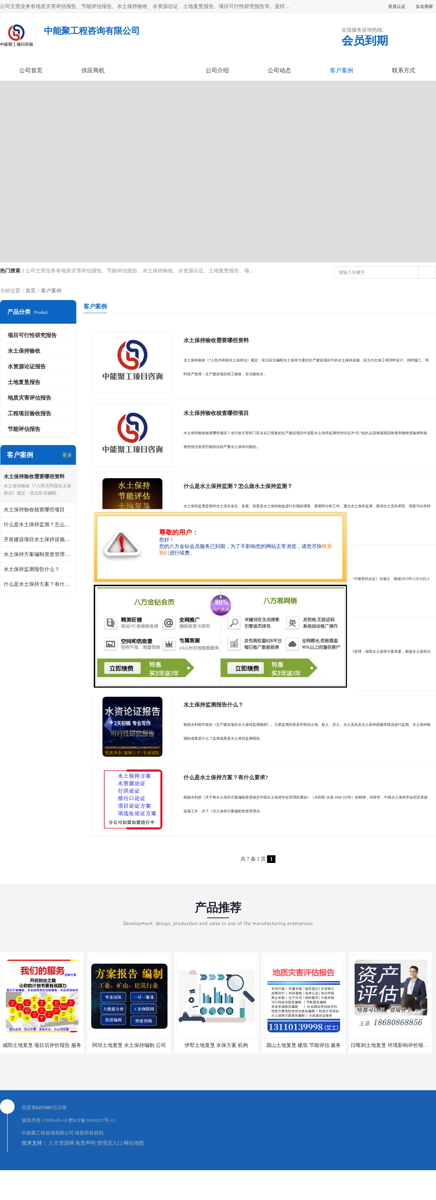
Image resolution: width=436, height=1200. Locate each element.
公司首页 (31, 70)
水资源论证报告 (27, 366)
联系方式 (403, 70)
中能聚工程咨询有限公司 (48, 1162)
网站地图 (134, 1173)
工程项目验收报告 (29, 413)
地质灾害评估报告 (29, 398)
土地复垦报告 (24, 382)
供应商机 (93, 70)
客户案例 (341, 70)
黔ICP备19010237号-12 (92, 1150)
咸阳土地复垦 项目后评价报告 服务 (42, 1075)
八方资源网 (61, 1173)
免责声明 (85, 1173)
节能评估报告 (24, 429)
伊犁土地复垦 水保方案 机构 (216, 1075)
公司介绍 (217, 70)
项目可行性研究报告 (32, 335)
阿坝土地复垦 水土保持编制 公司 (129, 1075)
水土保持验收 (24, 351)
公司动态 (279, 70)
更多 (67, 455)
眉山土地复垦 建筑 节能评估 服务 (303, 1075)
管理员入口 (109, 1173)
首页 (30, 290)
